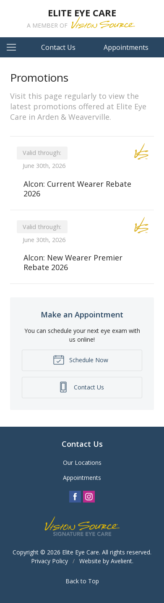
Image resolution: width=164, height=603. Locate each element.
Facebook (75, 496)
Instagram (89, 496)
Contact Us (58, 47)
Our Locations (82, 462)
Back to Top (82, 581)
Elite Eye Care (80, 552)
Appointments (126, 47)
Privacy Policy (49, 561)
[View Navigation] (14, 47)
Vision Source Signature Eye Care (82, 526)
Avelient (121, 561)
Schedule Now (80, 359)
